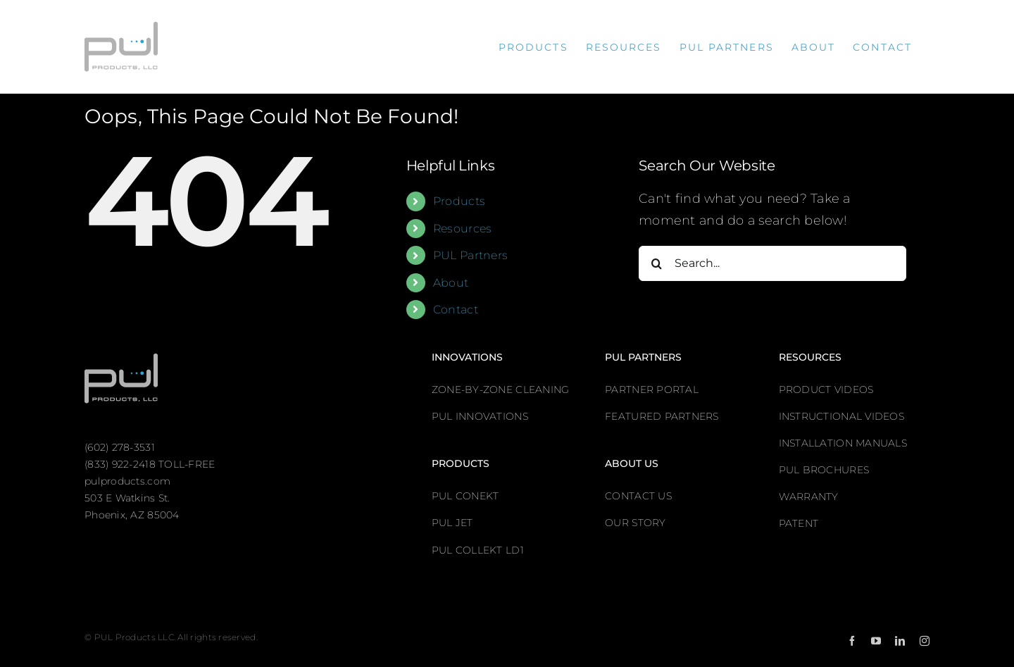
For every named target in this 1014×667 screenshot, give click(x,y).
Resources (462, 228)
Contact (455, 309)
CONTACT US (638, 496)
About (450, 282)
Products (459, 201)
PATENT (799, 523)
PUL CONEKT (465, 496)
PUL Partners (470, 255)
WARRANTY (809, 496)
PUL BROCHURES (824, 469)
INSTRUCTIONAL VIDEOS (841, 416)
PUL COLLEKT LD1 (478, 550)
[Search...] (772, 263)
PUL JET (452, 522)
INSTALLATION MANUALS (843, 443)
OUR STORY (635, 522)
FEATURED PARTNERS (662, 416)
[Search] (656, 263)
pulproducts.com (127, 481)
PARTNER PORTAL (652, 389)
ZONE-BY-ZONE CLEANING (501, 389)
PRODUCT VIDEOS (826, 389)
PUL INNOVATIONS (480, 416)
